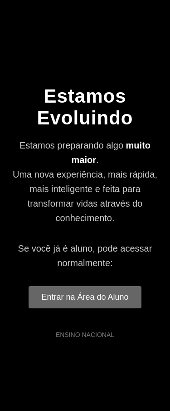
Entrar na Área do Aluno (84, 297)
